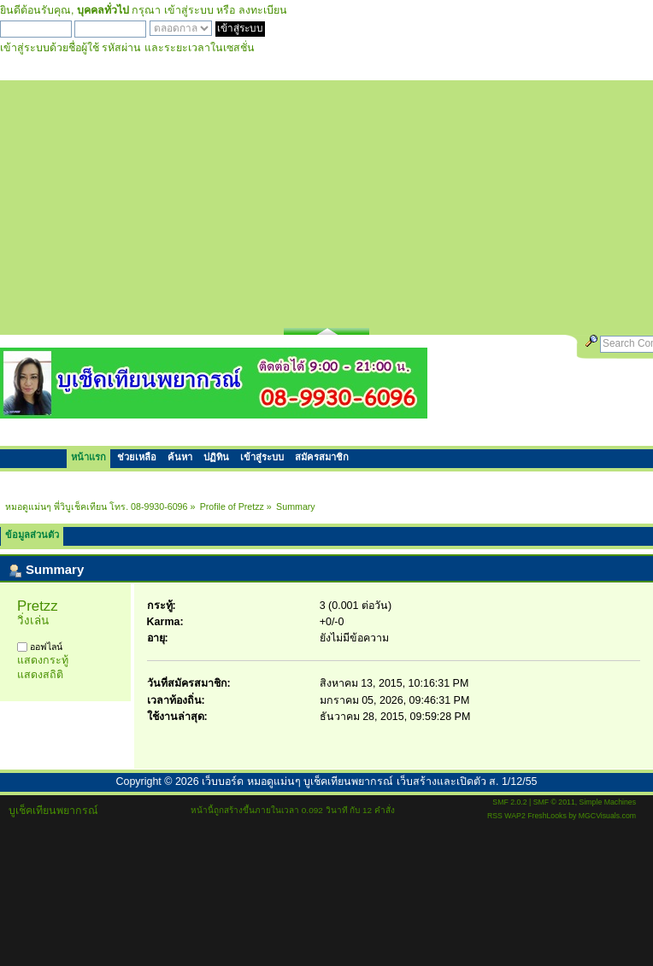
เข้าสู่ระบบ (189, 10)
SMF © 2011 (554, 802)
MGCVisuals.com (607, 815)
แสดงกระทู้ (42, 660)
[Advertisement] (327, 199)
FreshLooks (547, 815)
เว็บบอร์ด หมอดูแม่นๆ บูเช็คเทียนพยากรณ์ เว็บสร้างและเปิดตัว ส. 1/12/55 (369, 781)
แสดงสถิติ (40, 675)
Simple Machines (607, 802)
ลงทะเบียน (262, 10)
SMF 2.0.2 (509, 802)
